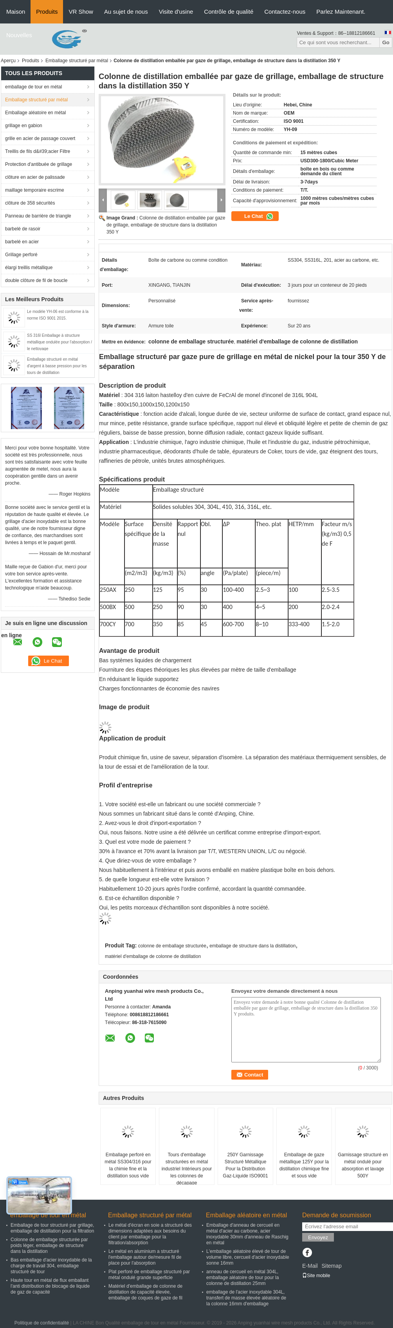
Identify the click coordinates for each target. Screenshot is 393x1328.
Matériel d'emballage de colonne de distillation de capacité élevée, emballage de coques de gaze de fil (145, 1292)
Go (385, 42)
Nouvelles (19, 35)
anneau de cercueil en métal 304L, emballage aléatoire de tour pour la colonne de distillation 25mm (242, 1277)
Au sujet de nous (126, 11)
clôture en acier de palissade (35, 177)
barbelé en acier (22, 241)
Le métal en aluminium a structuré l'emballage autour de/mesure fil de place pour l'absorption (144, 1257)
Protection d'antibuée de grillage (38, 164)
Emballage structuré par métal (76, 60)
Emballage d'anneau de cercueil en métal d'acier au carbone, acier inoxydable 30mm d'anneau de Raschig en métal (247, 1233)
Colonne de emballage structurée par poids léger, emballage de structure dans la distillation (49, 1245)
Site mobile (316, 1275)
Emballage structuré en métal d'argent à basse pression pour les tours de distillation (57, 366)
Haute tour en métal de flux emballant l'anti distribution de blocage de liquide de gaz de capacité (50, 1286)
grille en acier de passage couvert (40, 138)
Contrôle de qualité (228, 11)
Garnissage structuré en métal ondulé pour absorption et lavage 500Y (363, 1165)
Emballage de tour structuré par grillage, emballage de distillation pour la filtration (52, 1228)
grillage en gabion (23, 125)
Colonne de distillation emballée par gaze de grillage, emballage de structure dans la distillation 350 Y (165, 225)
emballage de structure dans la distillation (252, 946)
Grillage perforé (21, 254)
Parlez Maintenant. (340, 11)
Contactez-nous (284, 11)
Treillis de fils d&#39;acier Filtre (37, 151)
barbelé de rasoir (22, 229)
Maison (15, 11)
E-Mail (310, 1266)
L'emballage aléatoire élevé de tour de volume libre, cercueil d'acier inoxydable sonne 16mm (247, 1257)
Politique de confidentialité (41, 1323)
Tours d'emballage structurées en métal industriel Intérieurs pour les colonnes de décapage (187, 1169)
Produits (47, 11)
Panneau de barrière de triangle (38, 216)
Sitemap (331, 1266)
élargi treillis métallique (28, 267)
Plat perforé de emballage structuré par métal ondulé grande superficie (149, 1274)
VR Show (81, 11)
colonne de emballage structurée (172, 946)
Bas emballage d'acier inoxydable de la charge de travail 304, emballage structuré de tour (51, 1265)
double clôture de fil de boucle (36, 280)
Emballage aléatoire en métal (35, 112)
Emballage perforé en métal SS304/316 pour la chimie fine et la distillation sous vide (128, 1165)
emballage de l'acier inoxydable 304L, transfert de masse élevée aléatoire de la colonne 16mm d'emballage (246, 1297)
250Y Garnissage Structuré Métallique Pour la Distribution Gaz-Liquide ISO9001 (245, 1165)
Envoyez (318, 1237)
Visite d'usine (176, 11)
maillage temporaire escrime (34, 190)
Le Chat (259, 216)
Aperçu (8, 60)
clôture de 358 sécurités (30, 203)
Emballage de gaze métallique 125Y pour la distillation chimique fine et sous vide (304, 1165)
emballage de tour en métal (33, 87)
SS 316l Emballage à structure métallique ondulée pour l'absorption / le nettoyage (59, 342)
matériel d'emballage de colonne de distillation (153, 956)
